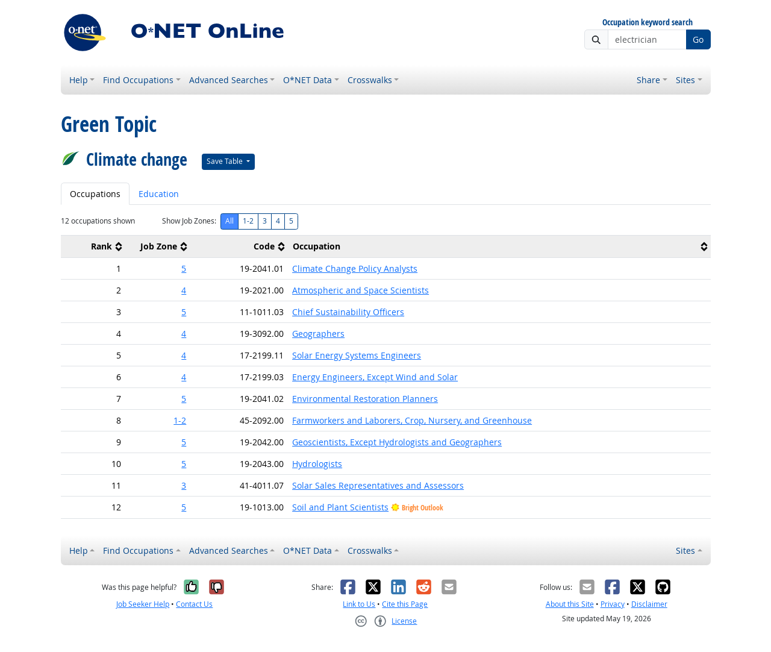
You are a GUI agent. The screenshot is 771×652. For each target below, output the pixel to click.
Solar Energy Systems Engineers (356, 355)
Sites (685, 80)
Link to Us (359, 604)
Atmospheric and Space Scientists (360, 290)
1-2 (248, 221)
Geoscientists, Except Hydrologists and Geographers (397, 442)
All (229, 221)
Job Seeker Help (142, 604)
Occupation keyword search (647, 22)
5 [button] (183, 268)
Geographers (318, 333)
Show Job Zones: (189, 221)
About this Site (570, 604)
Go (698, 39)
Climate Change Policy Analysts (354, 268)
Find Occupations (138, 80)
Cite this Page (405, 604)
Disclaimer (649, 604)
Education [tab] (159, 193)
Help (78, 80)
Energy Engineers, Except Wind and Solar (375, 377)
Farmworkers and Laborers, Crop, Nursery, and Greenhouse (412, 420)
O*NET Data (307, 80)
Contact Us (194, 604)
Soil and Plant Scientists (340, 507)
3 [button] (183, 485)
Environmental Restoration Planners (365, 398)
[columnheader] (93, 247)
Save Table (226, 161)
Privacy (613, 604)
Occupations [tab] (95, 193)
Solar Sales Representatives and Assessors (378, 485)
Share (648, 80)
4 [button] (183, 290)
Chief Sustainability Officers (348, 312)
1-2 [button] (179, 420)
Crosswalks (370, 80)
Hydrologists (317, 463)
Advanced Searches (228, 80)
